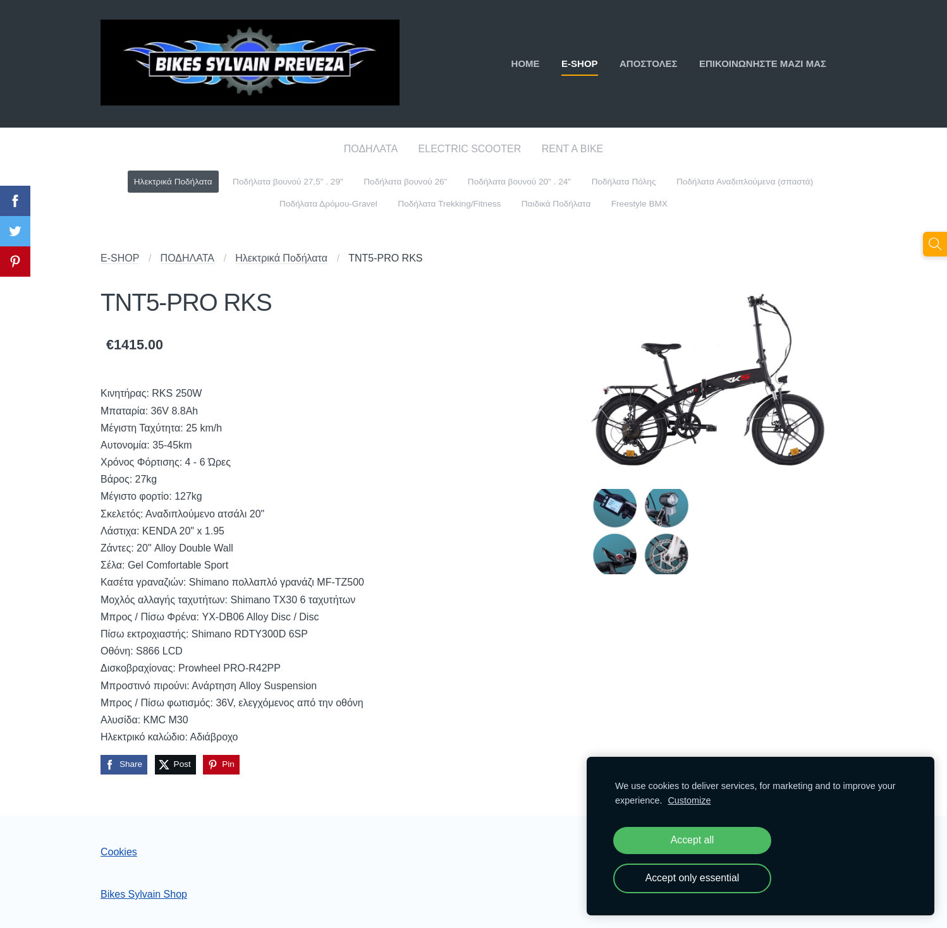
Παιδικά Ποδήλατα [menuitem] (556, 203)
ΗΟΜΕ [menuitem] (525, 63)
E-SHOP (120, 258)
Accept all (692, 840)
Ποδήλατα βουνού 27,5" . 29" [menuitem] (288, 181)
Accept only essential (692, 877)
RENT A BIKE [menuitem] (573, 148)
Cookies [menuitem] (119, 852)
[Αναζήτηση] (935, 244)
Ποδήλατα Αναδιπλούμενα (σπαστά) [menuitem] (744, 181)
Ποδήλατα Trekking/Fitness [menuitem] (449, 203)
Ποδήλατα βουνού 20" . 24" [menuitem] (519, 181)
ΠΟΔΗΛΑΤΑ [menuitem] (371, 148)
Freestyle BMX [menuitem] (639, 203)
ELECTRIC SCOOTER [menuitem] (470, 148)
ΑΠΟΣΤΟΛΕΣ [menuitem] (649, 63)
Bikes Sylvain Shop (144, 894)
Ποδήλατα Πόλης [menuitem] (624, 181)
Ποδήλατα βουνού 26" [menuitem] (405, 181)
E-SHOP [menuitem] (579, 63)
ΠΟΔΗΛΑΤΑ (187, 258)
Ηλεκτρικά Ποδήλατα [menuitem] (173, 181)
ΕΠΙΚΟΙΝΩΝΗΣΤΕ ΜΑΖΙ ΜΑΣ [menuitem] (762, 63)
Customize (689, 800)
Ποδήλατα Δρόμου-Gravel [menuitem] (328, 203)
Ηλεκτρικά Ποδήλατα (281, 258)
